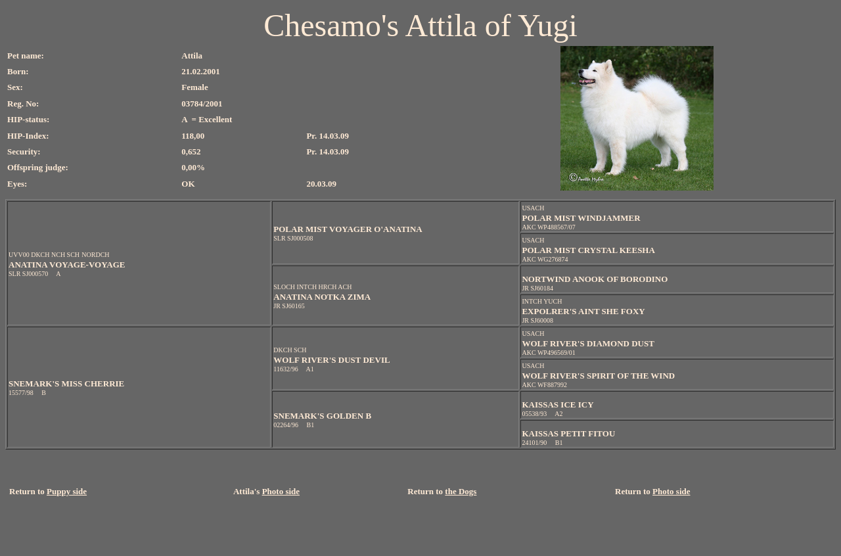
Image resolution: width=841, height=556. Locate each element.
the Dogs (460, 491)
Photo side (281, 491)
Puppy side (67, 491)
